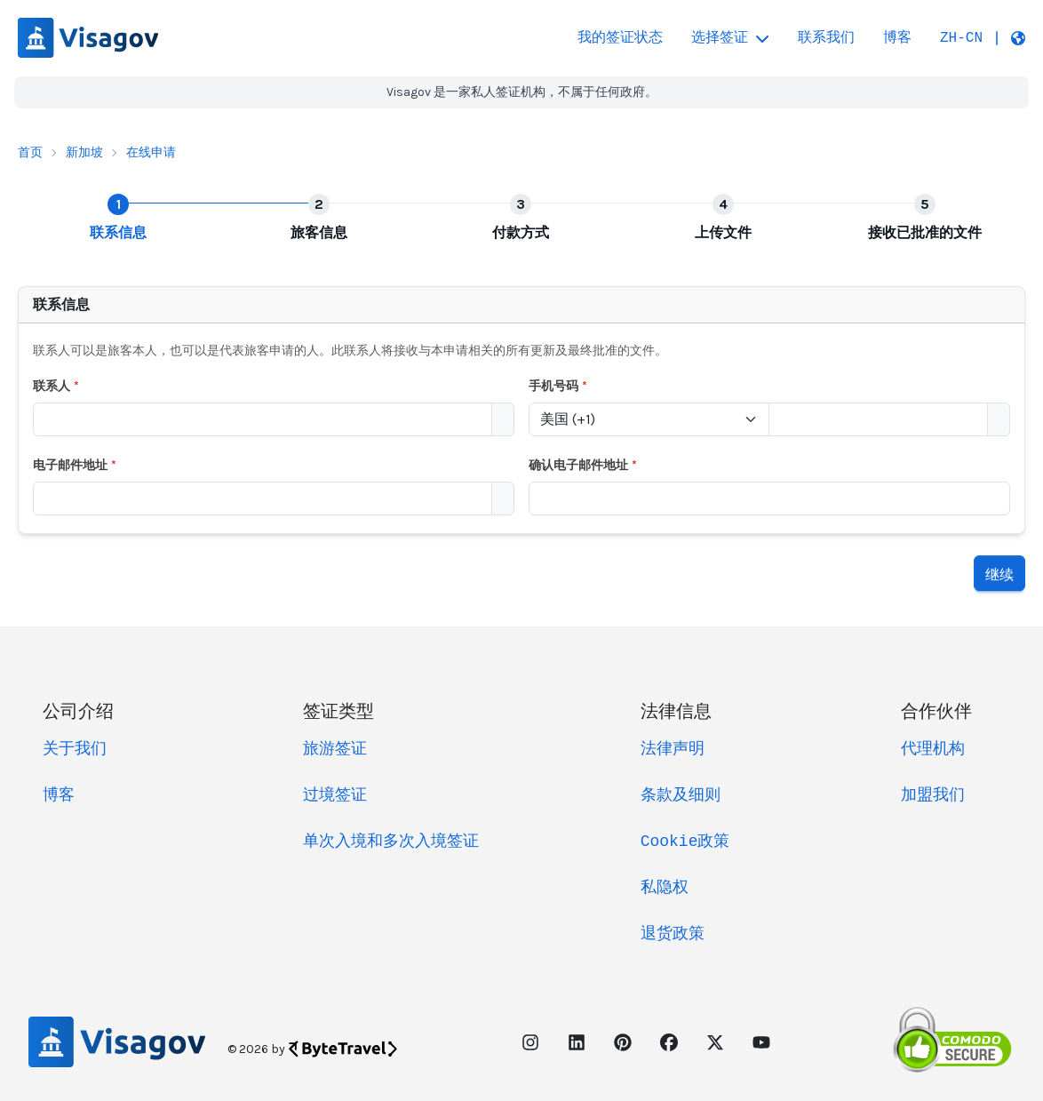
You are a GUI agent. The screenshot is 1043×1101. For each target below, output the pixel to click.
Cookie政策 (685, 840)
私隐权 (665, 886)
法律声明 (673, 747)
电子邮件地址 (75, 463)
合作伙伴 (936, 708)
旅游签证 (335, 747)
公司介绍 (78, 708)
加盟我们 (933, 793)
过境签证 (335, 793)
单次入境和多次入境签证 (391, 840)
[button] (982, 38)
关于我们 (75, 747)
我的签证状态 (620, 38)
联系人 (56, 385)
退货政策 (673, 932)
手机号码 (558, 385)
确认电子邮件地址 (583, 463)
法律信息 (676, 708)
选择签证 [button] (730, 38)
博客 (897, 38)
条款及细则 (681, 793)
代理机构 (933, 747)
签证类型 (338, 708)
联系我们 (826, 38)
